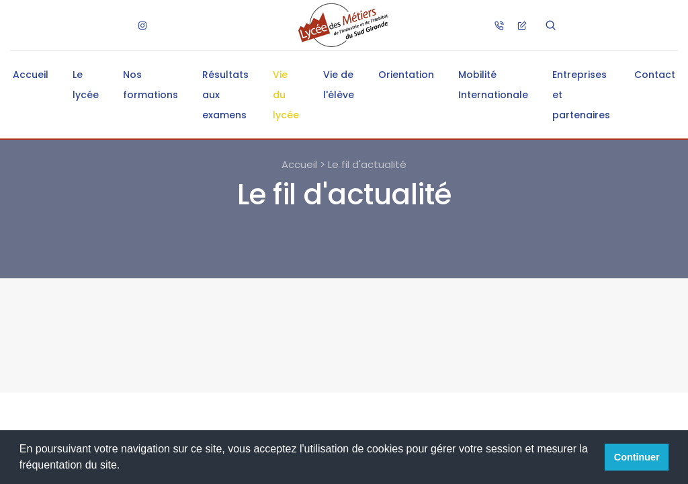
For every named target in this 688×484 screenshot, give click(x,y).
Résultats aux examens (225, 95)
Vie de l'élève (338, 85)
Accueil (30, 74)
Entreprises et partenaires (581, 95)
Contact (654, 74)
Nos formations (150, 85)
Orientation (406, 74)
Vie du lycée (286, 95)
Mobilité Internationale (493, 85)
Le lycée (86, 85)
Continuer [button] (637, 457)
